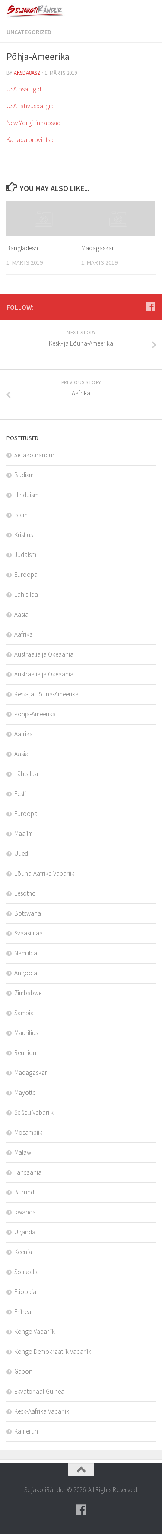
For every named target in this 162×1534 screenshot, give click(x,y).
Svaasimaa (28, 933)
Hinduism (26, 495)
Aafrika (23, 634)
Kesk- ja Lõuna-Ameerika (46, 694)
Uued (21, 853)
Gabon (23, 1371)
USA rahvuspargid (30, 106)
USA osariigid (23, 89)
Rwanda (25, 1212)
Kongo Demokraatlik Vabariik (52, 1351)
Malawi (23, 1152)
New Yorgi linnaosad (33, 123)
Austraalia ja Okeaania (43, 654)
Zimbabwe (27, 993)
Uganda (24, 1232)
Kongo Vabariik (34, 1331)
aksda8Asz (27, 73)
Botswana (27, 913)
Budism (24, 475)
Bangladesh (22, 248)
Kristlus (23, 535)
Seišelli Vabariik (34, 1112)
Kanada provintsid (30, 140)
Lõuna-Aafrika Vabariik (44, 873)
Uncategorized (28, 32)
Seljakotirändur (34, 455)
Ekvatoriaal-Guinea (39, 1391)
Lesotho (25, 893)
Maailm (23, 833)
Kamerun (26, 1431)
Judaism (25, 554)
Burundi (24, 1192)
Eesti (20, 794)
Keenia (23, 1252)
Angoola (25, 973)
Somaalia (26, 1272)
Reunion (25, 1053)
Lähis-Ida (26, 594)
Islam (21, 515)
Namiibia (25, 953)
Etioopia (25, 1292)
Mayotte (24, 1092)
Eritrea (22, 1311)
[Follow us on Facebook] (150, 306)
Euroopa (26, 574)
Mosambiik (28, 1132)
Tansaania (27, 1172)
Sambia (24, 1013)
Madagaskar (97, 248)
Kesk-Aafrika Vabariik (41, 1411)
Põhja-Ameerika (35, 714)
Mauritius (26, 1033)
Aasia (21, 614)
